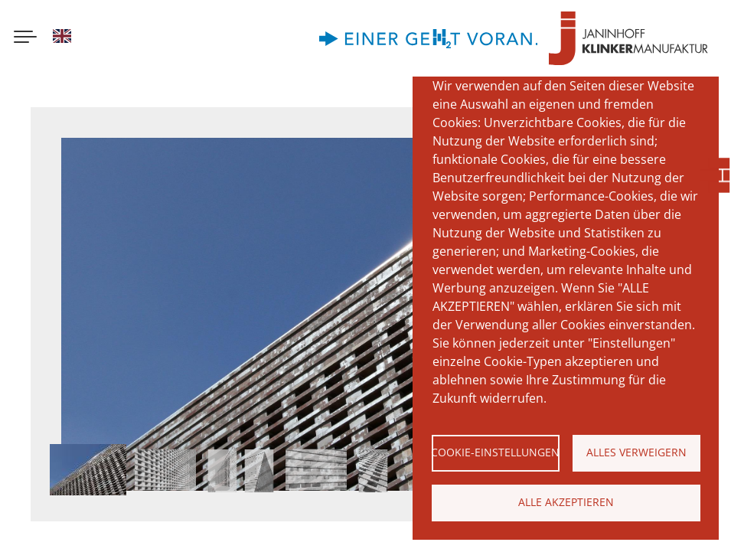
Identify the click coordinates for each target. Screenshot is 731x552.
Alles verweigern (636, 452)
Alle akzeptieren (566, 502)
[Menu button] (25, 38)
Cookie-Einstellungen (496, 452)
